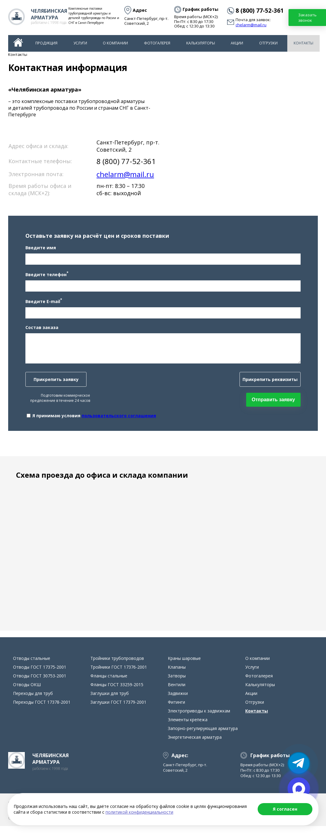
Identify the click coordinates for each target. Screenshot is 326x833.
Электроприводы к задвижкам (199, 718)
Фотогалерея (157, 43)
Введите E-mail (39, 304)
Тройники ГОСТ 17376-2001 (118, 674)
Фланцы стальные (108, 683)
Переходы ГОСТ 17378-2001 (41, 709)
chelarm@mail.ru (251, 25)
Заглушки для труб (109, 700)
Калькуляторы (200, 43)
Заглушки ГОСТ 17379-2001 (118, 709)
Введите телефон (42, 277)
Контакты (303, 43)
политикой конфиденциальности (139, 812)
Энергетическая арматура (195, 744)
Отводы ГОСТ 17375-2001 (39, 674)
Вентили (176, 691)
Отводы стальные (31, 665)
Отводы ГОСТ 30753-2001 (39, 683)
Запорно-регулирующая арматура (203, 735)
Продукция (46, 43)
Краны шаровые (184, 665)
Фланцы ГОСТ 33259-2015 (116, 691)
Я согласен (285, 809)
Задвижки (178, 700)
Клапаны (177, 674)
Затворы (177, 683)
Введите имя (36, 251)
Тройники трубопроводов (117, 665)
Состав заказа (37, 331)
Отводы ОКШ (27, 691)
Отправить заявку (277, 402)
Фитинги (176, 709)
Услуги (80, 43)
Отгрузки (268, 43)
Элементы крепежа (187, 726)
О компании (115, 43)
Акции (237, 43)
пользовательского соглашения (114, 419)
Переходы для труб (33, 700)
